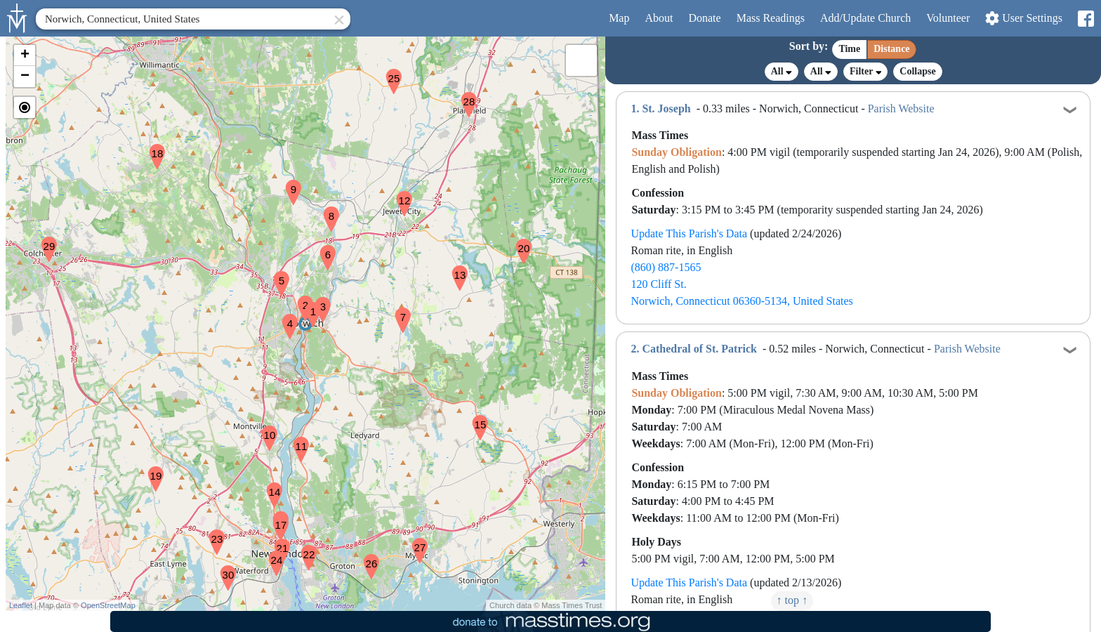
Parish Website (901, 108)
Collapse (917, 71)
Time (849, 49)
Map (619, 18)
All (781, 71)
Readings (771, 18)
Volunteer (948, 18)
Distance (891, 49)
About (659, 18)
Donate (704, 18)
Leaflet (20, 605)
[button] (307, 305)
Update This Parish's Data (689, 233)
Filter (865, 71)
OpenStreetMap (108, 605)
